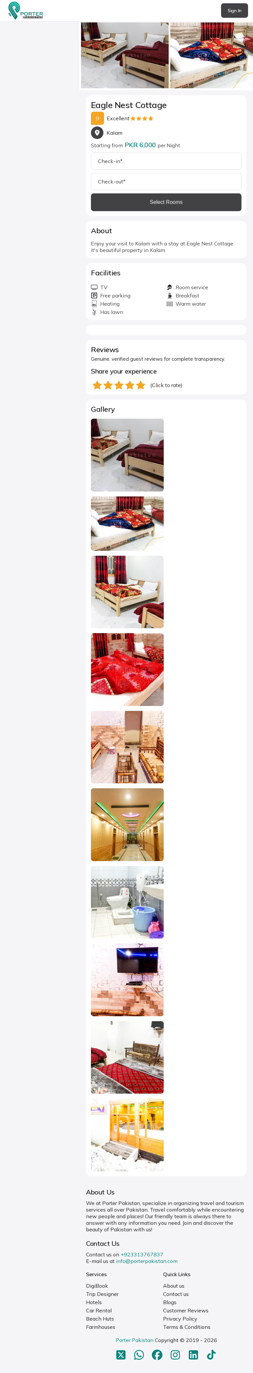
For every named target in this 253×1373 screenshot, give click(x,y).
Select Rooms (166, 202)
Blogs (170, 1302)
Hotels (94, 1302)
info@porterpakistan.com (147, 1261)
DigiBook (97, 1285)
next (246, 53)
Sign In (234, 11)
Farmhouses (100, 1327)
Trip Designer (102, 1294)
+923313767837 (142, 1254)
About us (173, 1285)
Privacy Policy (180, 1318)
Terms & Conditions (187, 1327)
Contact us (176, 1294)
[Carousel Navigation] (166, 53)
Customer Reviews (186, 1310)
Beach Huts (100, 1318)
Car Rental (99, 1310)
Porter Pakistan (135, 1340)
